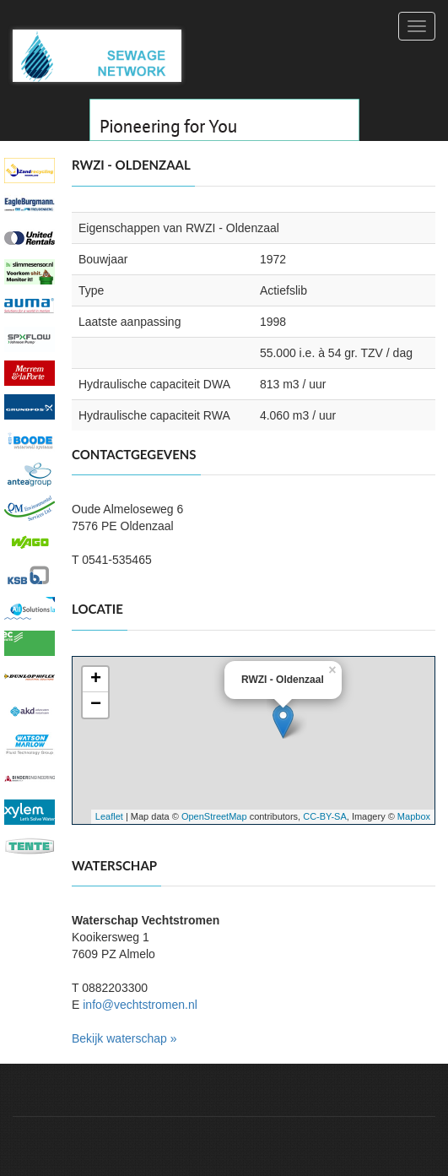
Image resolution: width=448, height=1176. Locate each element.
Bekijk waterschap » (124, 1038)
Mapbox (413, 816)
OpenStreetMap (214, 816)
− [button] (95, 705)
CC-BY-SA (325, 816)
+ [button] (95, 679)
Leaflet (109, 816)
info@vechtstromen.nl (140, 1004)
